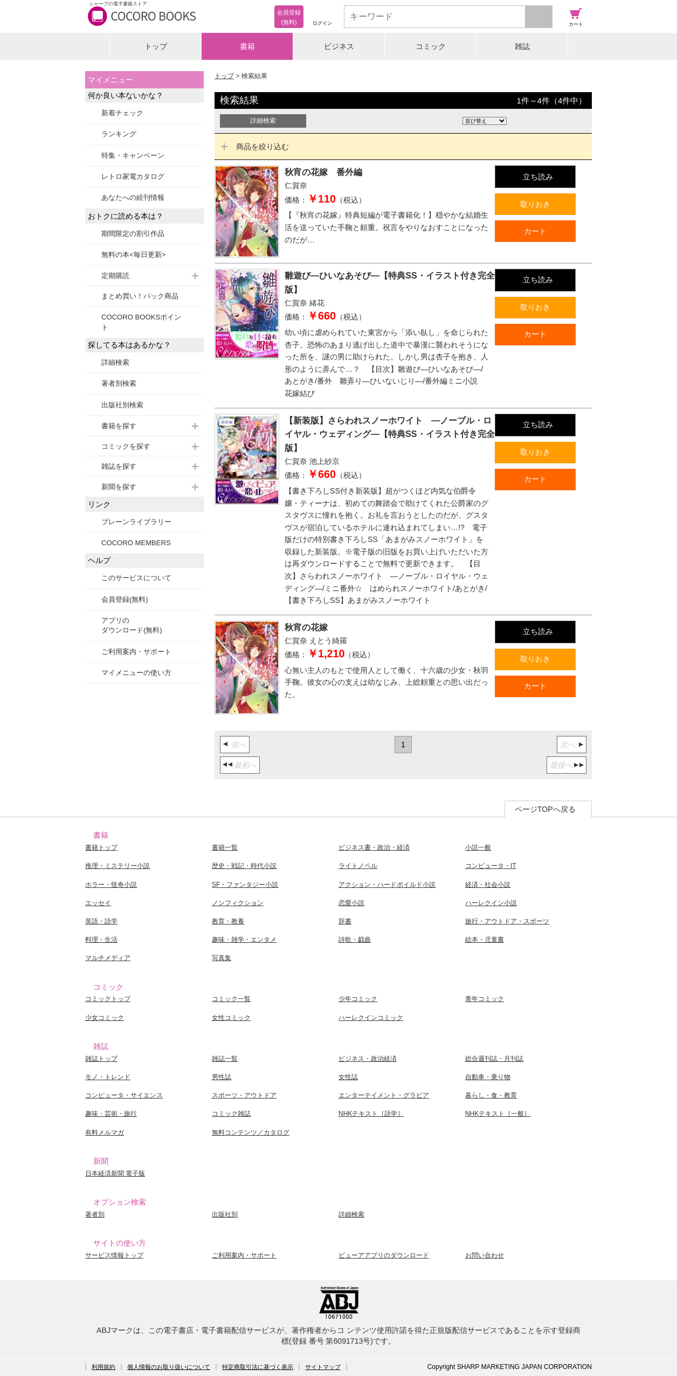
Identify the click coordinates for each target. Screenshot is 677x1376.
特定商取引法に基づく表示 (257, 1367)
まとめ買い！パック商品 (139, 296)
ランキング (118, 134)
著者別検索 (118, 383)
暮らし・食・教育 (491, 1095)
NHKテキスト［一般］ (497, 1113)
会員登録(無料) (124, 599)
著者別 (95, 1214)
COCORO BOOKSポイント (141, 322)
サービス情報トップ (114, 1255)
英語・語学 (101, 921)
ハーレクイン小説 (491, 903)
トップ (155, 46)
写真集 (221, 958)
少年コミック (357, 999)
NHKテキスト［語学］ (371, 1113)
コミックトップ (107, 999)
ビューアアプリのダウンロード (383, 1255)
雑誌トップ (101, 1058)
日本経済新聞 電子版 (115, 1173)
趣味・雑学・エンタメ (244, 939)
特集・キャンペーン (132, 155)
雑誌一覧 (225, 1058)
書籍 (247, 46)
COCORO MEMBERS (136, 543)
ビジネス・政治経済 (367, 1058)
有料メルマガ (104, 1132)
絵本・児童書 (484, 939)
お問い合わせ (484, 1255)
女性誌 (348, 1077)
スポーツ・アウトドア (244, 1095)
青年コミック (484, 999)
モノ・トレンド (107, 1077)
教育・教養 (228, 921)
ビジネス (339, 46)
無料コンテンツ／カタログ (250, 1132)
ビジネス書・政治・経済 (374, 847)
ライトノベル (357, 866)
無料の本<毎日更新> (133, 255)
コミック (431, 46)
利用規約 (103, 1367)
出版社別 (225, 1214)
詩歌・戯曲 (354, 939)
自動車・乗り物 (487, 1077)
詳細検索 (115, 362)
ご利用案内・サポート (136, 652)
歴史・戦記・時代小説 (244, 866)
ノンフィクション (238, 903)
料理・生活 (101, 939)
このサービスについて (136, 578)
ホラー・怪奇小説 (111, 884)
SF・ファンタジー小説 (245, 884)
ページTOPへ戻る (545, 809)
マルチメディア (107, 958)
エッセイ (98, 903)
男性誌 (221, 1077)
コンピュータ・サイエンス (124, 1095)
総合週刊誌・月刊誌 (494, 1058)
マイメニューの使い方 (136, 673)
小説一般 (478, 847)
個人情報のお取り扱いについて (168, 1367)
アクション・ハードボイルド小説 (387, 884)
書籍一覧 (225, 847)
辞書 (344, 921)
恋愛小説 (351, 903)
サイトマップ (323, 1367)
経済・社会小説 (487, 884)
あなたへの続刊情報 (132, 197)
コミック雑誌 (231, 1113)
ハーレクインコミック (370, 1017)
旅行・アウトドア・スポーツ (507, 921)
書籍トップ (101, 847)
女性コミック (231, 1017)
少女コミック (104, 1017)
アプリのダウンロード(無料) (131, 625)
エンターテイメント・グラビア (383, 1095)
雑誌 (522, 46)
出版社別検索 (122, 405)
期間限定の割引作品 (132, 234)
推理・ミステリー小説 (117, 866)
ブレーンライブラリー (136, 522)
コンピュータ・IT (490, 866)
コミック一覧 (231, 999)
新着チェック (122, 113)
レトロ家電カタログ (132, 176)
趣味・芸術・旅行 (111, 1113)
